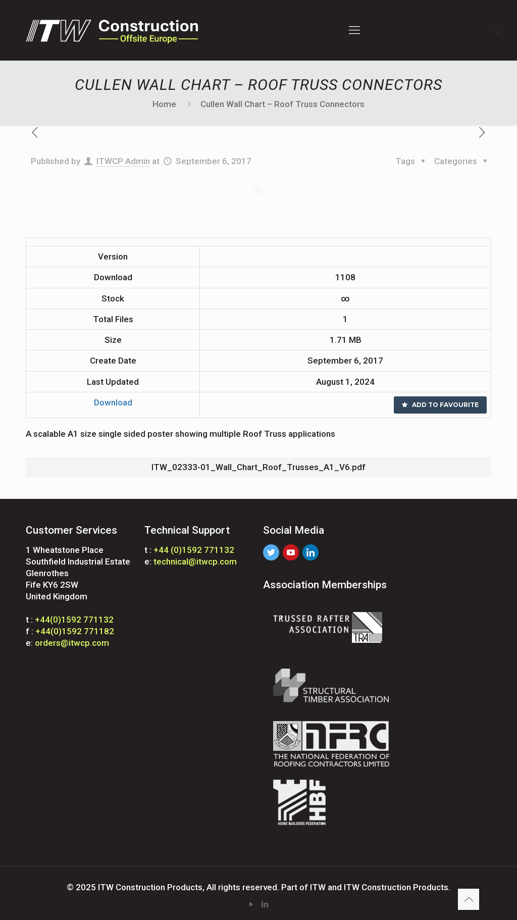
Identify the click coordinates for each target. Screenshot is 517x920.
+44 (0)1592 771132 (193, 550)
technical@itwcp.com (195, 561)
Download (113, 402)
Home (164, 104)
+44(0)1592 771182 (74, 631)
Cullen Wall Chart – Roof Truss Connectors (282, 104)
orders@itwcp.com (72, 643)
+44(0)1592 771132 (74, 620)
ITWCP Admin (123, 161)
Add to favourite (440, 404)
